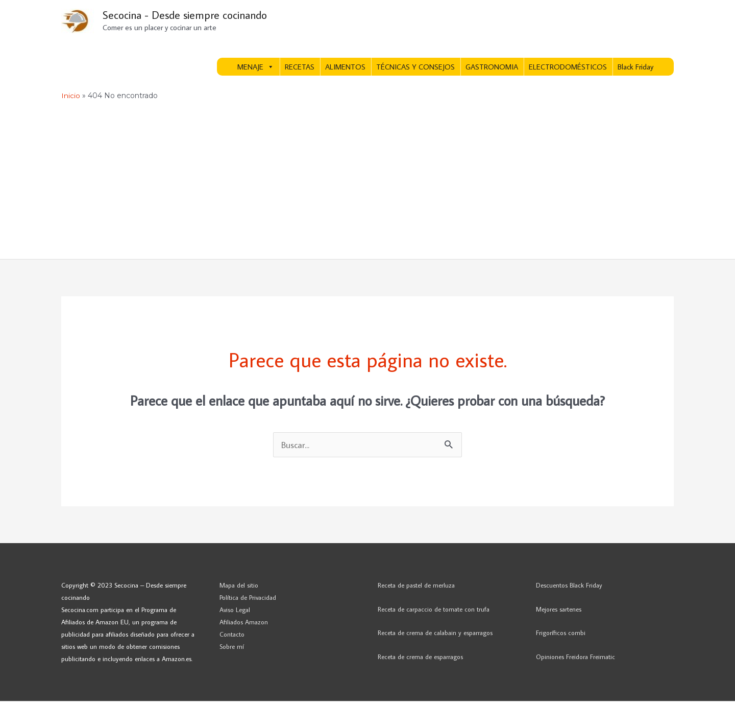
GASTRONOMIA (491, 68)
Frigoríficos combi (560, 634)
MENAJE (255, 68)
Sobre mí (231, 648)
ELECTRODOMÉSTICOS (568, 68)
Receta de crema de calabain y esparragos (435, 634)
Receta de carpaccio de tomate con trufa (433, 610)
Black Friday (635, 68)
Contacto (231, 635)
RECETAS (299, 68)
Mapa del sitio (238, 586)
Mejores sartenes (558, 610)
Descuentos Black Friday (569, 586)
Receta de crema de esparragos (420, 658)
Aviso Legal (234, 610)
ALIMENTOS (345, 68)
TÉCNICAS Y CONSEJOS (415, 68)
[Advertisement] (367, 183)
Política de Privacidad (247, 598)
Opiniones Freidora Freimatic (575, 658)
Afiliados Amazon (243, 623)
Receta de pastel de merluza (416, 586)
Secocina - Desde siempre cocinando (189, 15)
